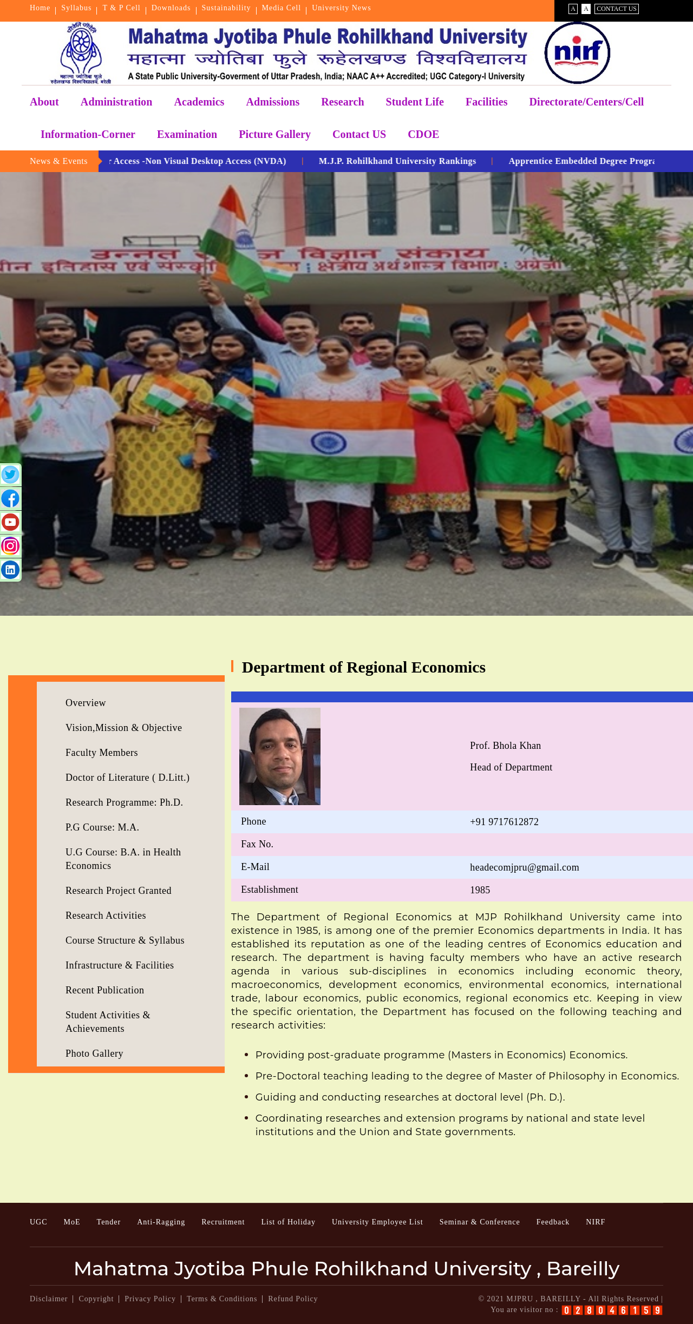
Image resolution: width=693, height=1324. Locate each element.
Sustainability (226, 8)
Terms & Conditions (222, 1299)
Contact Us (617, 8)
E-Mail (255, 866)
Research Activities (106, 915)
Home (40, 8)
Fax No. (257, 844)
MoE (72, 1222)
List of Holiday (288, 1222)
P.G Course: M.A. (103, 827)
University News (341, 8)
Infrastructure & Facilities (120, 965)
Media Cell (282, 8)
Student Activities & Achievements (108, 1022)
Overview (86, 702)
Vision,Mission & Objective (124, 727)
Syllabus (76, 8)
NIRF (595, 1222)
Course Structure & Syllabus (125, 940)
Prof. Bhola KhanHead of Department (511, 756)
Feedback (553, 1222)
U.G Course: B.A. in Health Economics (123, 859)
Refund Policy (293, 1299)
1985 (480, 890)
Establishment (269, 889)
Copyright (96, 1299)
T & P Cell (121, 8)
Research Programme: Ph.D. (124, 802)
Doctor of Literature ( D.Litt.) (127, 777)
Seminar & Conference (480, 1222)
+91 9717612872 (504, 821)
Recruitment (223, 1222)
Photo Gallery (94, 1053)
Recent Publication (105, 990)
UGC (39, 1222)
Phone (253, 821)
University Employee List (377, 1222)
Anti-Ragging (161, 1222)
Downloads (171, 8)
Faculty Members (102, 752)
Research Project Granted (119, 890)
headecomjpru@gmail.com (524, 867)
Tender (109, 1222)
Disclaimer (49, 1299)
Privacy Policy (150, 1299)
